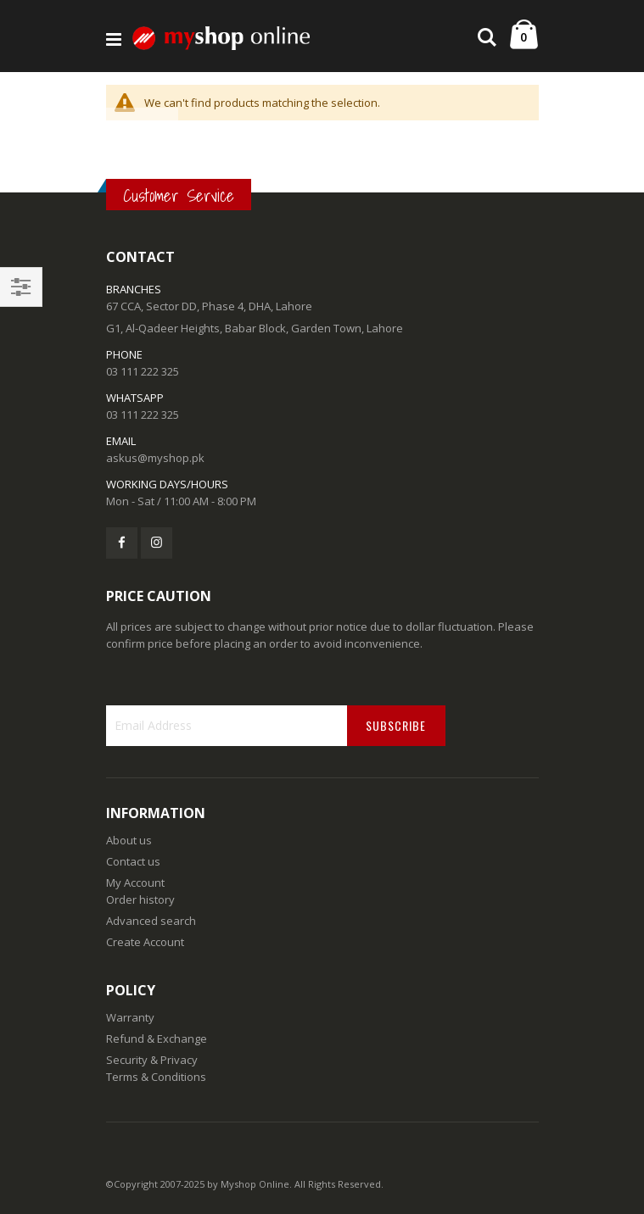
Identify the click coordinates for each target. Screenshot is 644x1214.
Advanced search (151, 920)
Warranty (130, 1017)
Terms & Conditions (156, 1076)
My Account (135, 882)
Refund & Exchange (156, 1038)
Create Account (145, 941)
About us (129, 840)
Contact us (133, 861)
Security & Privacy (152, 1059)
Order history (140, 899)
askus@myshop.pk (155, 457)
